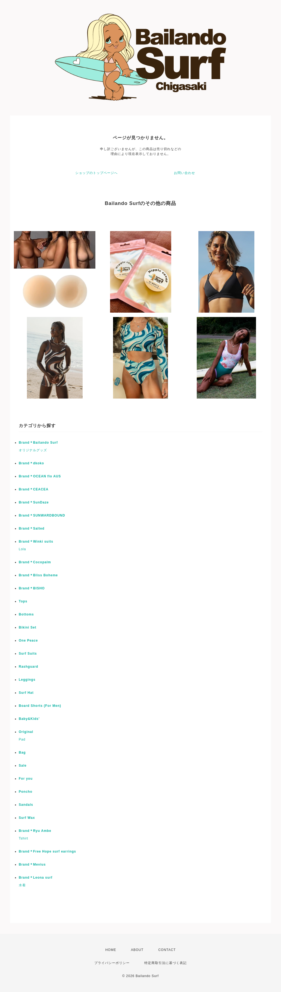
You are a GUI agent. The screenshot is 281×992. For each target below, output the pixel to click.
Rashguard (28, 666)
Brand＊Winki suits (36, 541)
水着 (22, 885)
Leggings (27, 680)
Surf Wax (27, 818)
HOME (110, 950)
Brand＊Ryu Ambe (35, 831)
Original (26, 732)
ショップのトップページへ (96, 173)
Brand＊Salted (32, 528)
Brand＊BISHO (32, 588)
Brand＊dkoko (31, 463)
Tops (23, 601)
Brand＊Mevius (32, 864)
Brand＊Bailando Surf (38, 442)
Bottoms (26, 614)
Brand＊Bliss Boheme (38, 575)
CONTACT (167, 950)
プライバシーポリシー (112, 963)
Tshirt (23, 838)
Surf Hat (26, 693)
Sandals (26, 805)
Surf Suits (28, 653)
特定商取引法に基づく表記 (165, 963)
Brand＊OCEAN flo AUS (40, 476)
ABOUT (137, 950)
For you (26, 778)
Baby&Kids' (29, 719)
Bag (22, 752)
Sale (23, 765)
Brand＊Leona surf (35, 877)
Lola (22, 549)
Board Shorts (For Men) (40, 706)
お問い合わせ (184, 173)
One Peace (28, 640)
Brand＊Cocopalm (35, 562)
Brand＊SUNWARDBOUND (42, 515)
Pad (22, 739)
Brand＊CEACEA (33, 489)
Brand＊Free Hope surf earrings (47, 851)
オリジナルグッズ (33, 450)
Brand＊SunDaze (34, 502)
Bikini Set (27, 627)
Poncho (25, 792)
